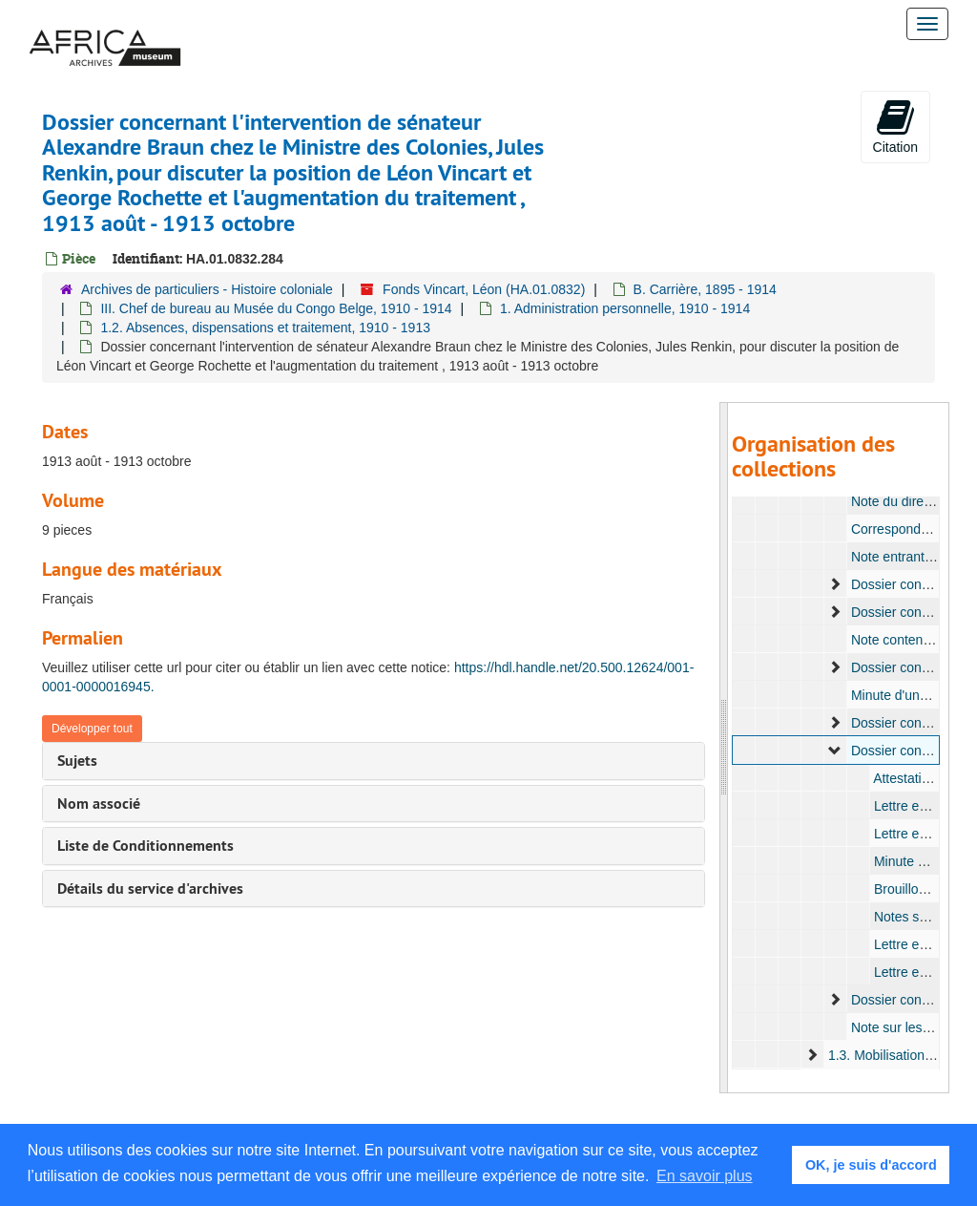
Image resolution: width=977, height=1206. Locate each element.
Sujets (77, 761)
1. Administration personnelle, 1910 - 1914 (625, 308)
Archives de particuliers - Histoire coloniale (207, 289)
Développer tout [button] (92, 728)
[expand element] (834, 584)
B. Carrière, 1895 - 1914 (705, 289)
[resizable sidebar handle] (724, 747)
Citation (895, 126)
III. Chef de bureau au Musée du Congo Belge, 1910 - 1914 (275, 308)
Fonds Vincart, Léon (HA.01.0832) (484, 289)
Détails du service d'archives (150, 888)
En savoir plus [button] (704, 1176)
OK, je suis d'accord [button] (871, 1165)
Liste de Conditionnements (145, 846)
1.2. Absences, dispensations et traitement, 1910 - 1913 (265, 327)
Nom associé (98, 803)
